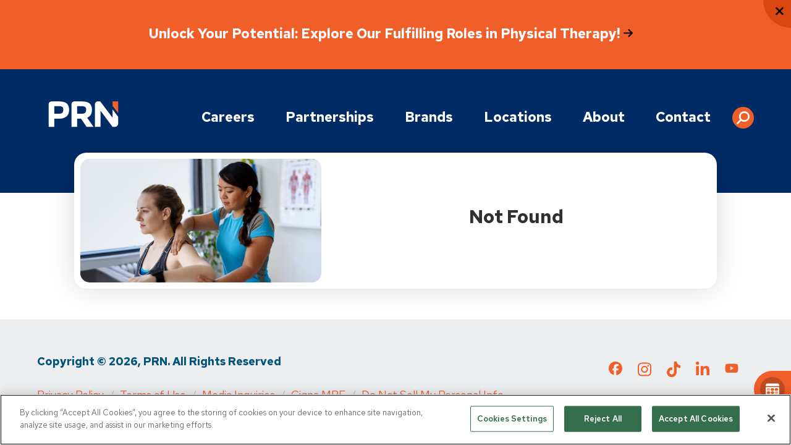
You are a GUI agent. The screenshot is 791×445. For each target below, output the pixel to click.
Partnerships (330, 117)
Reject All (603, 420)
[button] (743, 113)
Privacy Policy (70, 395)
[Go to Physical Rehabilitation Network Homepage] (83, 114)
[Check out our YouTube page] (731, 370)
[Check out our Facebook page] (615, 371)
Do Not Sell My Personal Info (433, 395)
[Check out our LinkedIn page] (702, 373)
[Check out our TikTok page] (673, 373)
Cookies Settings (512, 420)
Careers (228, 117)
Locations (518, 117)
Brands (429, 117)
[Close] (771, 419)
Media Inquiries (238, 395)
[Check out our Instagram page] (644, 373)
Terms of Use (153, 395)
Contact (683, 117)
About (604, 117)
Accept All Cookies (696, 420)
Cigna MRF (318, 395)
